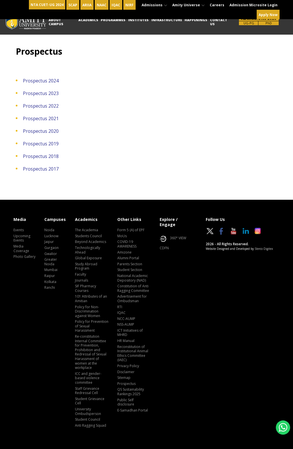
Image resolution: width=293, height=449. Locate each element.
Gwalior (50, 254)
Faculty (80, 274)
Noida (49, 230)
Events (18, 230)
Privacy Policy (128, 366)
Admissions (154, 5)
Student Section (129, 270)
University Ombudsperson (88, 411)
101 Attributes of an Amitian (91, 298)
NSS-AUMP (125, 324)
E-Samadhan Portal (132, 410)
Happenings (196, 20)
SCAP (72, 5)
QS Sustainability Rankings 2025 (130, 391)
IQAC (116, 5)
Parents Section (129, 264)
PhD (269, 23)
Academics (88, 20)
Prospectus (126, 383)
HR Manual (125, 341)
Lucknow (51, 236)
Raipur (49, 276)
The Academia (86, 230)
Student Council (87, 419)
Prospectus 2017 (41, 169)
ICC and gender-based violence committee (88, 378)
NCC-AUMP (126, 319)
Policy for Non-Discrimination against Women (87, 311)
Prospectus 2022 (41, 106)
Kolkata (50, 282)
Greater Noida (50, 261)
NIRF (129, 5)
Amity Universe (188, 5)
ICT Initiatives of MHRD (130, 332)
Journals (81, 280)
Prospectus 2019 (41, 144)
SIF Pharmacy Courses (85, 288)
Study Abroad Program (86, 266)
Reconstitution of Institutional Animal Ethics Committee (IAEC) (132, 354)
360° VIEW (173, 239)
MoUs (122, 236)
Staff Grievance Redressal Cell (87, 390)
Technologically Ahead (87, 250)
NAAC (101, 5)
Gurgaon (51, 248)
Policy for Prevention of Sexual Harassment (91, 326)
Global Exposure (88, 258)
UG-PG (248, 23)
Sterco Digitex (264, 249)
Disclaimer (125, 372)
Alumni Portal (128, 258)
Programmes (113, 20)
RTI (119, 307)
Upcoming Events (21, 238)
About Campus (56, 22)
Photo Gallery (24, 256)
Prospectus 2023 (41, 93)
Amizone (124, 252)
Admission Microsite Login (253, 5)
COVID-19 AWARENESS (126, 244)
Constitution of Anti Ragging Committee (133, 288)
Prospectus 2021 (41, 118)
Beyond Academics (90, 242)
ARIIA (87, 5)
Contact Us (218, 22)
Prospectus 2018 (41, 156)
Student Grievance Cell (89, 401)
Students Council (88, 236)
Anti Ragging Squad (90, 425)
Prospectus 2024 (41, 81)
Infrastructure (166, 20)
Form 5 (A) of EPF (130, 230)
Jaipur (49, 242)
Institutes (138, 20)
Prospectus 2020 (41, 131)
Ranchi (49, 287)
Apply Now (268, 14)
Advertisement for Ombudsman (132, 298)
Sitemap (123, 377)
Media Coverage (21, 248)
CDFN (164, 248)
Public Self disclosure (125, 402)
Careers (217, 5)
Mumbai (51, 270)
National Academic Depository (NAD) (132, 278)
